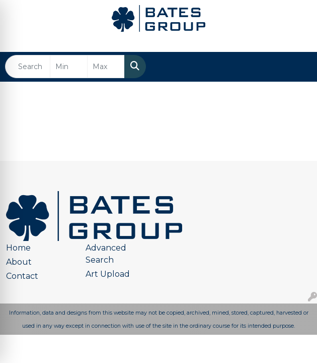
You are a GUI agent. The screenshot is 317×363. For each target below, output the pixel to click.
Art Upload (108, 274)
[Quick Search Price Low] (69, 66)
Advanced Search (106, 254)
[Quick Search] (27, 66)
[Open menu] (297, 66)
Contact (22, 276)
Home (18, 248)
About (19, 262)
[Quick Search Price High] (106, 66)
